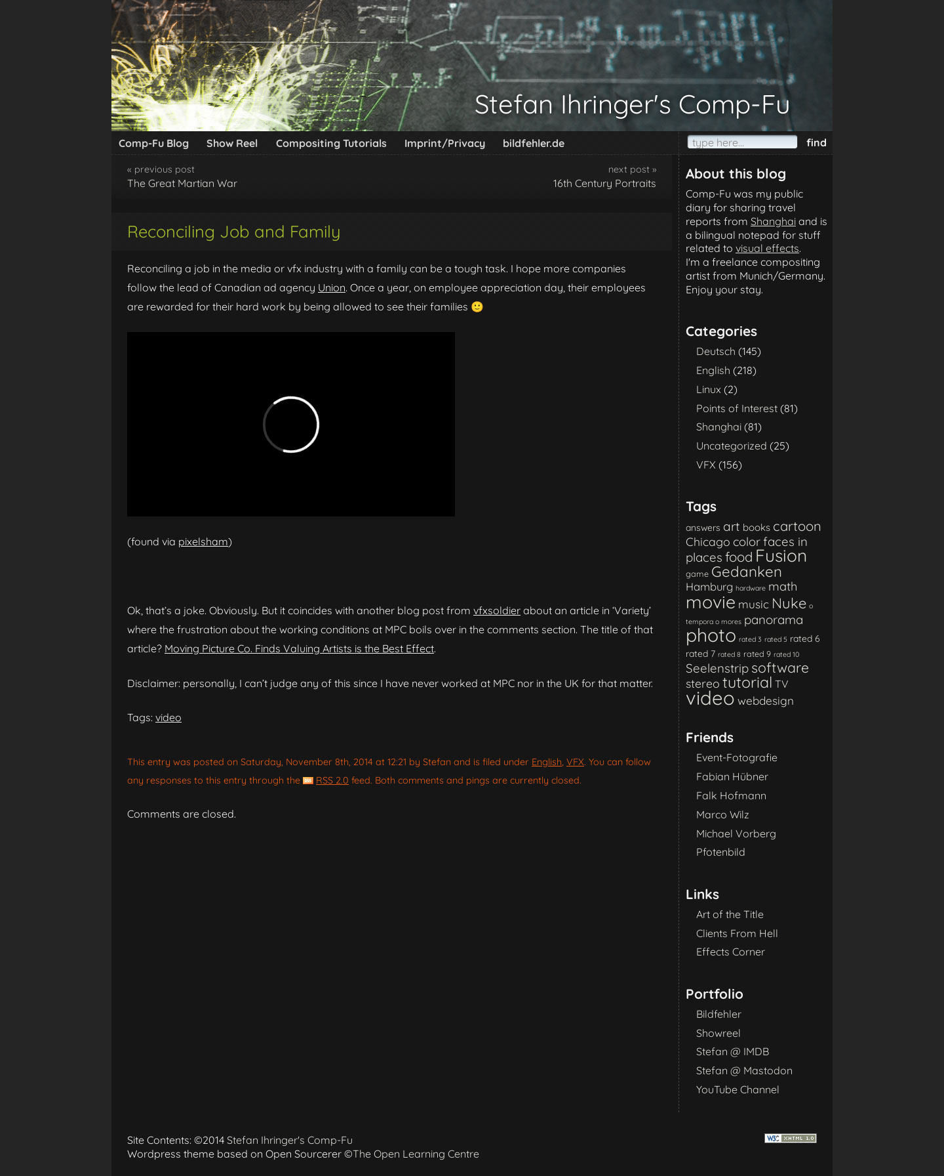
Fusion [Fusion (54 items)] (781, 555)
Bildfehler (718, 1013)
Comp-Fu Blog (154, 143)
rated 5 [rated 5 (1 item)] (775, 639)
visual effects (767, 248)
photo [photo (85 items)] (711, 634)
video (168, 717)
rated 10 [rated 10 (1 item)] (786, 654)
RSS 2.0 (332, 780)
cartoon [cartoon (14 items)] (797, 526)
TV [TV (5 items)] (782, 683)
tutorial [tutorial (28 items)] (747, 682)
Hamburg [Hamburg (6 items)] (709, 586)
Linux (708, 389)
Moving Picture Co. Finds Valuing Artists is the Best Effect (299, 648)
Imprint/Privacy (444, 143)
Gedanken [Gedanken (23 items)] (746, 571)
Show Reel (232, 143)
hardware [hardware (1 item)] (751, 588)
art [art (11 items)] (731, 526)
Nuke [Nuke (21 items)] (789, 603)
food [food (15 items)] (739, 557)
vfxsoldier (497, 610)
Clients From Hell (737, 933)
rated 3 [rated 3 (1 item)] (750, 639)
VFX (575, 762)
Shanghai (773, 221)
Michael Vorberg (736, 833)
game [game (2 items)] (697, 573)
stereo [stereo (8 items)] (703, 683)
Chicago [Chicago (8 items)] (708, 541)
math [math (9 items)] (782, 586)
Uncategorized (731, 445)
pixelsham (203, 541)
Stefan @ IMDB (732, 1051)
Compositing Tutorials (331, 143)
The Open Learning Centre (416, 1153)
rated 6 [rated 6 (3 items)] (805, 638)
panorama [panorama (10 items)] (773, 619)
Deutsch (716, 351)
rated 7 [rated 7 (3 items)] (700, 653)
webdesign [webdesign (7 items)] (766, 700)
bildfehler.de (533, 143)
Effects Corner (730, 951)
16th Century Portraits (604, 183)
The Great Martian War (182, 183)
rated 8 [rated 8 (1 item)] (729, 654)
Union (331, 287)
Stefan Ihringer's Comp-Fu (633, 103)
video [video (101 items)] (710, 697)
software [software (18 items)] (780, 667)
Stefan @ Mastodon (744, 1070)
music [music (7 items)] (753, 604)
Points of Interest (736, 408)
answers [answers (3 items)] (703, 527)
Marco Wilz (722, 814)
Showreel (718, 1033)
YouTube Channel (737, 1089)
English (547, 762)
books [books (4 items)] (756, 527)
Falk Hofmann (731, 795)
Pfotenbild (720, 851)
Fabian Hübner (732, 776)
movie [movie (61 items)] (711, 602)
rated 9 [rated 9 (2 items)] (757, 653)
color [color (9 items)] (746, 541)
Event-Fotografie (736, 757)
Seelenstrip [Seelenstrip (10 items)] (717, 668)
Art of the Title (730, 914)
